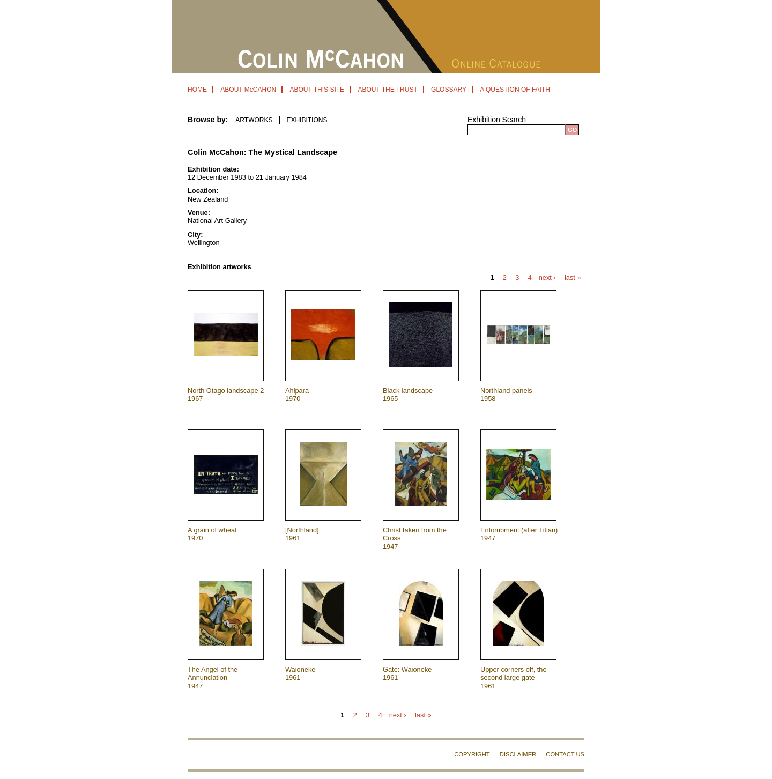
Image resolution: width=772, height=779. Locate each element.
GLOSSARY (448, 89)
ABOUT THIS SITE (317, 89)
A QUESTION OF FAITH (515, 89)
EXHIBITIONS (306, 120)
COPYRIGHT (472, 754)
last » (573, 278)
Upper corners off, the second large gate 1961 (513, 677)
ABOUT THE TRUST (387, 89)
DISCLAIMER (518, 754)
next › (547, 278)
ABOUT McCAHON (248, 89)
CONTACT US (565, 754)
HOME (197, 89)
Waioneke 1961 (300, 673)
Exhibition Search (496, 119)
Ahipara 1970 (297, 395)
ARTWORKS (253, 120)
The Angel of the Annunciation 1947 (212, 677)
